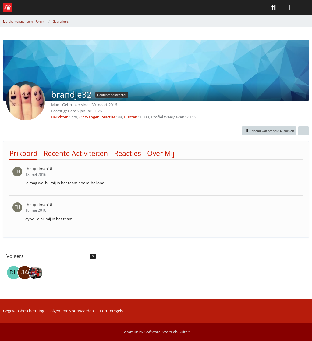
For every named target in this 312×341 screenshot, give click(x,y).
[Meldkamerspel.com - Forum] (7, 8)
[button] (269, 130)
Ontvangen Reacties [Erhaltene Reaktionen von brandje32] (97, 117)
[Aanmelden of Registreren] (289, 7)
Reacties (127, 153)
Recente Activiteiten (76, 153)
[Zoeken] (274, 8)
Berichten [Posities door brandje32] (60, 117)
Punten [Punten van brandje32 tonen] (130, 117)
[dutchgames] (13, 272)
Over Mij (161, 153)
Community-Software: (156, 332)
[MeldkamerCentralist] (35, 272)
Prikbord (23, 153)
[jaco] (24, 272)
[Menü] (304, 8)
